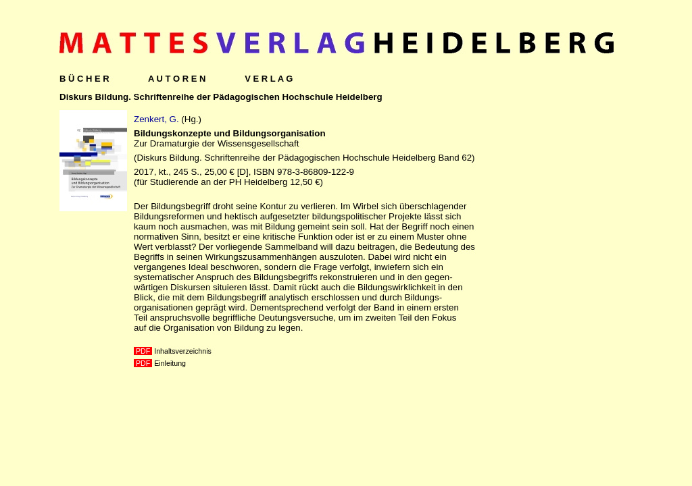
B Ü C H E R (84, 79)
